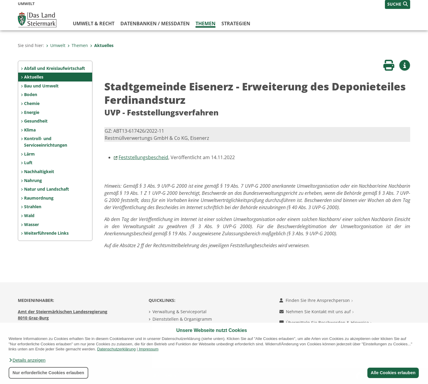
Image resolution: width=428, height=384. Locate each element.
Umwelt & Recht (93, 23)
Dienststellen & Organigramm (182, 319)
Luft (28, 162)
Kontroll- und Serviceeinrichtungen (45, 142)
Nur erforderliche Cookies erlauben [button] (48, 372)
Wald (29, 215)
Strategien (235, 23)
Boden (30, 94)
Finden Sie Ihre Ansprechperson (316, 300)
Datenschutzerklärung (116, 349)
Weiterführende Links (46, 233)
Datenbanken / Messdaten (155, 23)
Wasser (31, 224)
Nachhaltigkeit (39, 171)
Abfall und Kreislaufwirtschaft (54, 68)
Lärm (29, 154)
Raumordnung (39, 198)
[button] (27, 360)
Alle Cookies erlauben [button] (393, 372)
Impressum (148, 349)
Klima (30, 130)
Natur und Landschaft (46, 189)
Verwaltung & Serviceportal (179, 311)
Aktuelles (102, 45)
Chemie (32, 103)
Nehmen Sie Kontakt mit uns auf (316, 311)
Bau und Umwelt (41, 86)
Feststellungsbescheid (143, 157)
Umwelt (55, 45)
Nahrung (33, 180)
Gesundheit (36, 121)
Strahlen (32, 206)
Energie (31, 112)
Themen (205, 23)
